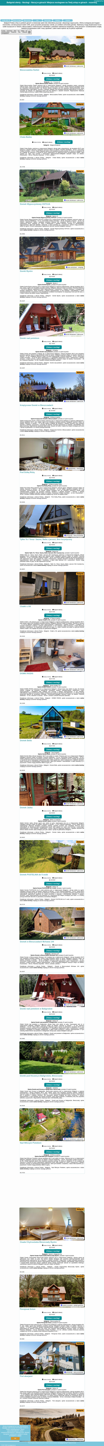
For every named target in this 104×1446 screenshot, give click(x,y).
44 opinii (65, 955)
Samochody (47, 20)
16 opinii (68, 1089)
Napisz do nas (72, 1442)
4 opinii (67, 1255)
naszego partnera (41, 96)
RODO (19, 1435)
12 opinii (60, 352)
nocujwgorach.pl (98, 1)
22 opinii (61, 1156)
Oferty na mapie (17, 20)
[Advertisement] (52, 1191)
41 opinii (58, 620)
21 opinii (58, 1390)
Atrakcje (57, 20)
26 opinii (58, 754)
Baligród (80, 37)
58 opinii (60, 83)
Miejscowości (27, 20)
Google (5, 1428)
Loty (37, 20)
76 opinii (58, 687)
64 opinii (59, 486)
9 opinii (59, 821)
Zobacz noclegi (53, 79)
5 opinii (72, 553)
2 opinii (64, 888)
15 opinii (64, 217)
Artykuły (68, 20)
